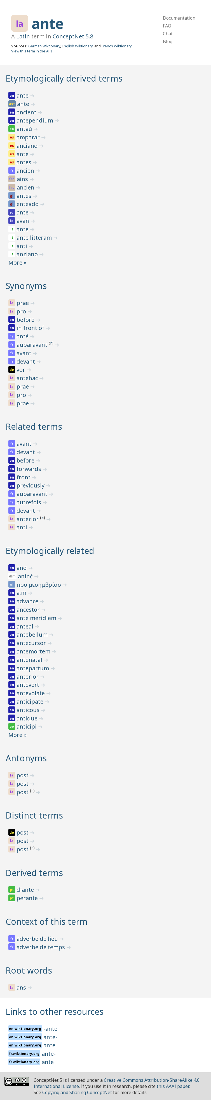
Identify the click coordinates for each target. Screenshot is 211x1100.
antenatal (30, 660)
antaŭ (25, 129)
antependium (36, 120)
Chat (168, 34)
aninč (26, 576)
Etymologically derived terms (64, 78)
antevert (29, 684)
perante (28, 898)
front (24, 477)
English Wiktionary (77, 45)
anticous (29, 710)
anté (23, 336)
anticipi (27, 726)
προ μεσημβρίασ (39, 584)
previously (31, 485)
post (23, 775)
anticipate (31, 701)
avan (24, 221)
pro (22, 311)
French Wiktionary (117, 45)
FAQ (167, 26)
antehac (28, 378)
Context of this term (47, 921)
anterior (28, 519)
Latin (23, 36)
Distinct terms (34, 815)
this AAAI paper (173, 1086)
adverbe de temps (41, 947)
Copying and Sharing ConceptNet (77, 1092)
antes (25, 162)
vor (22, 369)
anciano (28, 145)
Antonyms (26, 758)
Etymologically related (50, 550)
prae (23, 303)
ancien (26, 170)
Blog (167, 41)
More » (17, 262)
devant (26, 361)
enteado (28, 204)
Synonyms (26, 286)
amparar (29, 137)
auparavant (33, 344)
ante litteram (35, 237)
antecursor (32, 643)
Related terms (34, 426)
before (26, 319)
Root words (29, 970)
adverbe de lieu (38, 938)
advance (28, 601)
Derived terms (34, 873)
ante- (50, 1037)
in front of (31, 328)
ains (23, 179)
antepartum (33, 668)
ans (22, 987)
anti (23, 246)
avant (25, 353)
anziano (28, 254)
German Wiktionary (44, 45)
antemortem (34, 651)
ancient (27, 112)
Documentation (179, 18)
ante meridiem (37, 618)
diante (26, 889)
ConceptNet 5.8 (73, 36)
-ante (50, 1028)
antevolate (31, 693)
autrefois (30, 502)
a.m (22, 593)
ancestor (29, 609)
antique (28, 718)
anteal (26, 626)
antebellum (33, 634)
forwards (30, 469)
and (22, 568)
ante (48, 23)
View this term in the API (31, 51)
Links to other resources (55, 1011)
